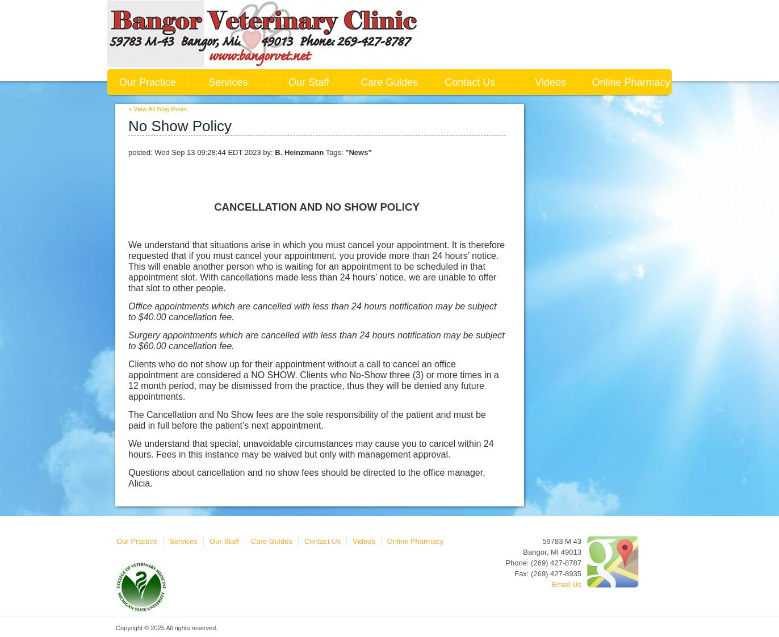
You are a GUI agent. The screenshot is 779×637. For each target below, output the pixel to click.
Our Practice (147, 82)
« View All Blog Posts (157, 109)
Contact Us (470, 82)
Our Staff (308, 82)
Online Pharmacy (631, 82)
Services (228, 82)
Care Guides (389, 82)
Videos (550, 82)
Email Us (566, 584)
